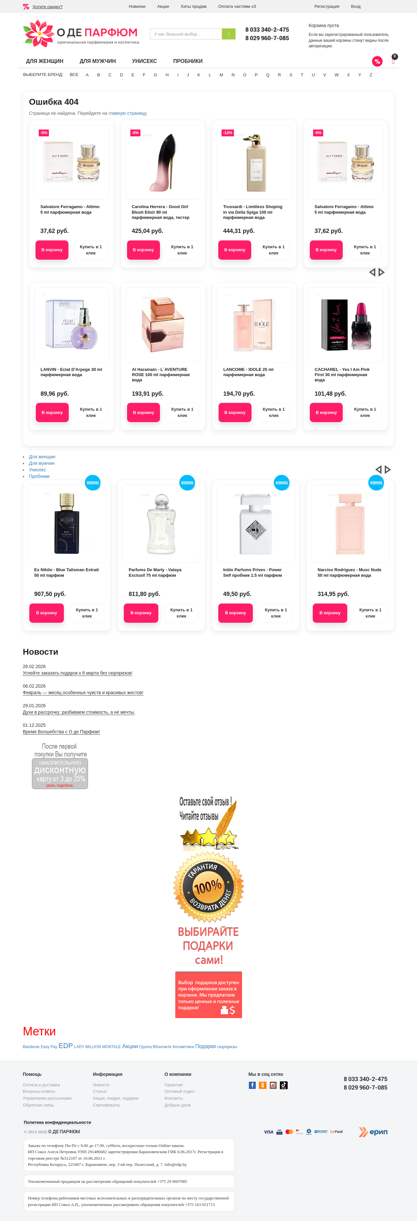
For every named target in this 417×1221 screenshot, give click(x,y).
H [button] (166, 74)
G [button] (155, 74)
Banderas (31, 1047)
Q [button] (267, 74)
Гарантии (174, 1084)
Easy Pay (49, 1047)
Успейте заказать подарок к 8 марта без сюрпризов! (77, 673)
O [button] (244, 74)
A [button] (87, 74)
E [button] (133, 74)
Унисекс (144, 61)
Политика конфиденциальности (57, 1122)
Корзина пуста (324, 25)
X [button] (348, 74)
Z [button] (371, 74)
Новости (101, 1084)
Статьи (100, 1091)
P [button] (256, 74)
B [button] (98, 74)
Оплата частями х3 (237, 6)
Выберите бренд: (43, 74)
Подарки (205, 1046)
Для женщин (45, 61)
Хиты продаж (194, 6)
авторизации (320, 46)
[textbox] (186, 33)
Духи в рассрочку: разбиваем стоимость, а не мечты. (79, 712)
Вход (356, 6)
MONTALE (111, 1047)
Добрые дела (178, 1105)
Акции (163, 6)
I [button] (178, 74)
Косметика (183, 1046)
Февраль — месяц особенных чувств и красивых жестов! (83, 692)
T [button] (302, 74)
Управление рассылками (47, 1098)
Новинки (137, 6)
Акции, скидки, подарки (115, 1098)
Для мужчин (98, 61)
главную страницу (127, 113)
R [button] (279, 74)
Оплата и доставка (41, 1084)
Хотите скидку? (48, 6)
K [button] (198, 74)
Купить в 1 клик (91, 249)
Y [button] (359, 74)
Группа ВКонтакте (155, 1047)
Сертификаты (106, 1105)
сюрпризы (227, 1046)
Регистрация (327, 6)
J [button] (188, 74)
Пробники (188, 61)
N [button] (233, 74)
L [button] (210, 74)
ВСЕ (74, 74)
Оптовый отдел (179, 1091)
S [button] (290, 74)
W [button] (336, 74)
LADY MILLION (87, 1047)
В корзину (52, 249)
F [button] (144, 74)
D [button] (121, 74)
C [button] (109, 74)
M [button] (221, 74)
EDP (66, 1046)
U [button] (313, 74)
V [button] (324, 74)
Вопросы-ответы (39, 1091)
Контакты (174, 1098)
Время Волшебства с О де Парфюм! (61, 731)
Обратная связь (38, 1105)
